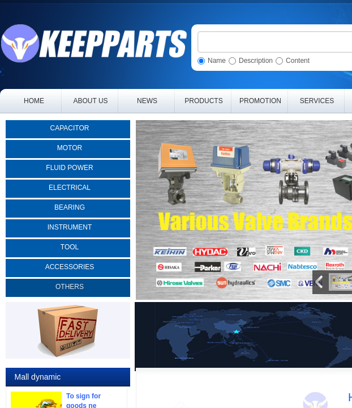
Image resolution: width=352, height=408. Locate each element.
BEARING (69, 207)
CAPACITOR (69, 128)
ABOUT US (90, 101)
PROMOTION (260, 101)
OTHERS (69, 287)
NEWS (147, 101)
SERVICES (317, 101)
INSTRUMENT (70, 227)
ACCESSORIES (70, 267)
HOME (34, 101)
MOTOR (69, 148)
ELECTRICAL (70, 188)
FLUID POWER (69, 168)
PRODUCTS (203, 101)
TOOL (70, 247)
